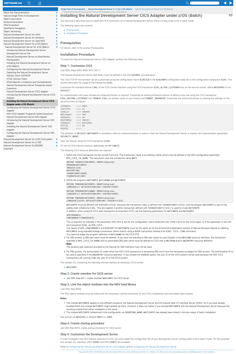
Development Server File (18, 53)
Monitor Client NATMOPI (19, 75)
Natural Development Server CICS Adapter (27, 91)
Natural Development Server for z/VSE (31, 142)
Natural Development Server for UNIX (31, 34)
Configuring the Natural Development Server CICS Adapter (31, 109)
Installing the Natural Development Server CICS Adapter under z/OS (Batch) (30, 103)
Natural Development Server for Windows (31, 37)
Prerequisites (13, 59)
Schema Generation (31, 22)
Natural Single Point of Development (31, 15)
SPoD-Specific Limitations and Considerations (29, 82)
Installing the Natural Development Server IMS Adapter (29, 128)
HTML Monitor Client (17, 79)
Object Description (31, 19)
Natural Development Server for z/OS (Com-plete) (31, 139)
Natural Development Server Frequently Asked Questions (29, 87)
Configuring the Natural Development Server (28, 69)
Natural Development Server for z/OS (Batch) (31, 44)
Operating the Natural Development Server (27, 72)
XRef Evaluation (31, 25)
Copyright (8, 148)
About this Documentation (31, 12)
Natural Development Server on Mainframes (28, 56)
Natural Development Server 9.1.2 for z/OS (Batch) (110, 9)
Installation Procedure (77, 33)
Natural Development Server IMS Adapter (27, 117)
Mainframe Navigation (31, 28)
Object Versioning (31, 31)
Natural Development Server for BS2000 (31, 145)
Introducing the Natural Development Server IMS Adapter (30, 122)
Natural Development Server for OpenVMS (31, 41)
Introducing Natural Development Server (26, 50)
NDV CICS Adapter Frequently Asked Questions (30, 113)
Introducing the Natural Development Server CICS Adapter (31, 96)
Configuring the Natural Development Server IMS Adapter (30, 134)
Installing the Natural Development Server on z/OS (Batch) (28, 65)
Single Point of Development (73, 9)
